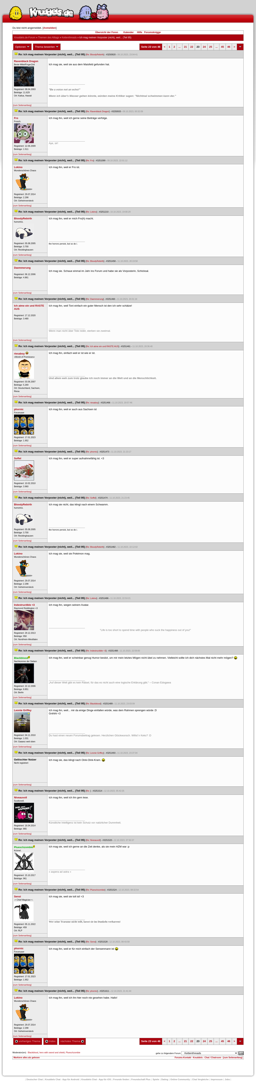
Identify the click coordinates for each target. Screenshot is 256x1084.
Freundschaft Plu (140, 1079)
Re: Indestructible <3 (96, 650)
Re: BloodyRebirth (95, 54)
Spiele (156, 1079)
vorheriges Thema (27, 1041)
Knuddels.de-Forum (24, 37)
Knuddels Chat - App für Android (62, 1079)
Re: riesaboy (92, 402)
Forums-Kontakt (183, 1057)
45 (222, 46)
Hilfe (139, 32)
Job (227, 1079)
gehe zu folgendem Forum (168, 1053)
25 (210, 46)
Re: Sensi (91, 941)
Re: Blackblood (93, 703)
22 (191, 46)
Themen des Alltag (48, 37)
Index (50, 1041)
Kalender (128, 32)
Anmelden (49, 27)
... (179, 46)
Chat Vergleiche (200, 1079)
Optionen (22, 47)
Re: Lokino (91, 212)
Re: (88, 791)
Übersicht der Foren (106, 32)
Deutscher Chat (35, 1079)
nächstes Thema (72, 1041)
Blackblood (33, 1052)
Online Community (180, 1079)
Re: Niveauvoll (93, 840)
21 (185, 46)
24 (204, 46)
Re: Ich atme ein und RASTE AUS (102, 346)
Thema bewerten (47, 47)
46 (228, 46)
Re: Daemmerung (94, 299)
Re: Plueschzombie (95, 890)
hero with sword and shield (52, 1052)
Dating (164, 1079)
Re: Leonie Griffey (95, 753)
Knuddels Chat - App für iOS (96, 1079)
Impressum (217, 1079)
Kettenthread (69, 37)
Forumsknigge (152, 32)
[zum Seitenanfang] (22, 105)
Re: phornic (91, 451)
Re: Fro (90, 160)
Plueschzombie (73, 1052)
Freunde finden (121, 1079)
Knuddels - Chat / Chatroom (207, 1057)
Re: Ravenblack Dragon (97, 111)
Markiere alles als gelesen (26, 1057)
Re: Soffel (91, 498)
